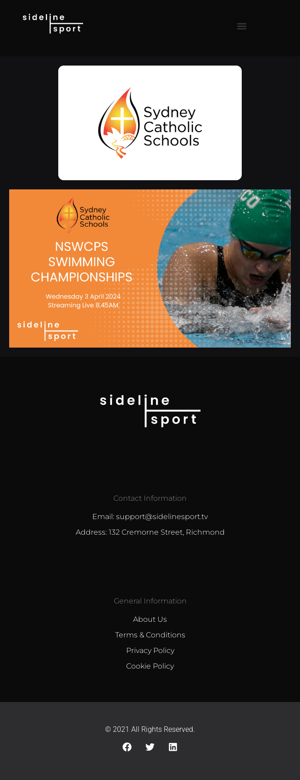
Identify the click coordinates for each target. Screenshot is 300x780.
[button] (241, 25)
